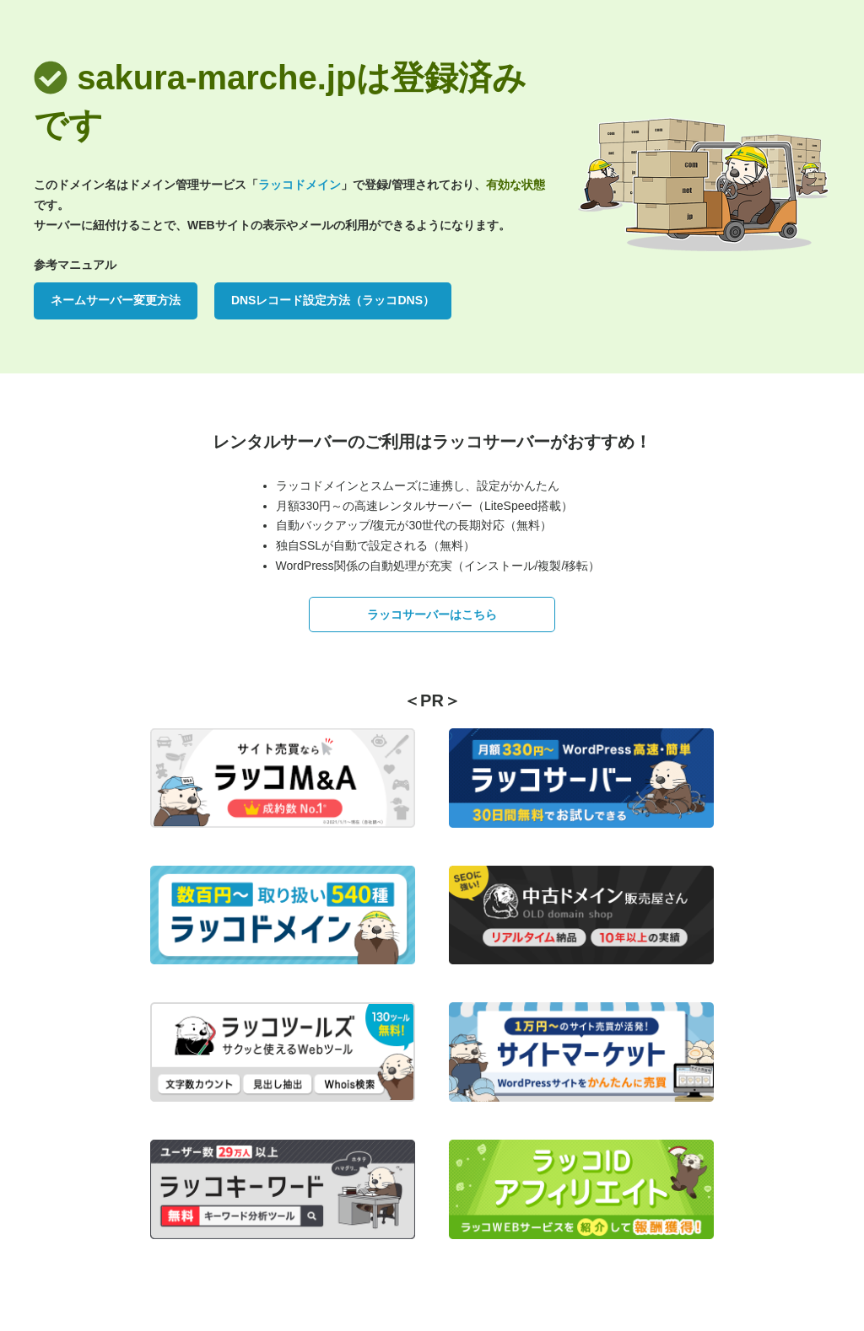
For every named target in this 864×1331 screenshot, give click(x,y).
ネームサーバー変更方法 (116, 300)
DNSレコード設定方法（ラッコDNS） (333, 300)
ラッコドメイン (299, 184)
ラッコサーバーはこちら (432, 614)
